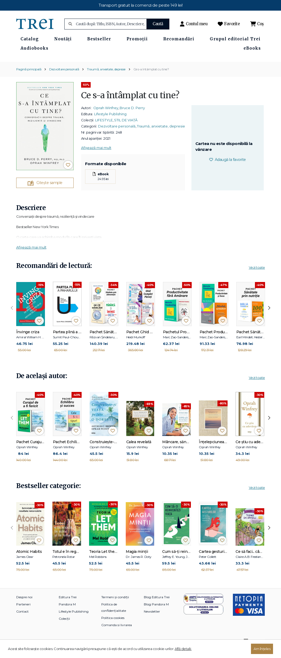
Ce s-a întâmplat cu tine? (151, 79)
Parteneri (23, 614)
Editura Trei (68, 607)
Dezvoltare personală (64, 79)
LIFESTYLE (104, 129)
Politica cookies (112, 628)
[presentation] (12, 317)
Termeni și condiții (115, 607)
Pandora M (67, 614)
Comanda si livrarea (116, 635)
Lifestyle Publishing (110, 123)
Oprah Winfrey (105, 117)
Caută (158, 23)
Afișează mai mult (96, 157)
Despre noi (24, 607)
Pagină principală (28, 79)
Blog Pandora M (156, 614)
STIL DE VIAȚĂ (125, 129)
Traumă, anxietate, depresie (106, 79)
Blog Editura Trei (157, 607)
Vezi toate (257, 277)
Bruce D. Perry (132, 117)
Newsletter (152, 621)
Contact (22, 621)
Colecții (64, 628)
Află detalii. (183, 649)
